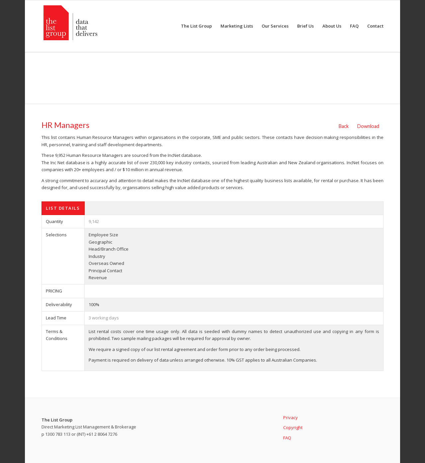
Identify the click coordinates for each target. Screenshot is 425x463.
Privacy (290, 417)
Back (344, 126)
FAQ (287, 438)
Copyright (292, 427)
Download (368, 126)
